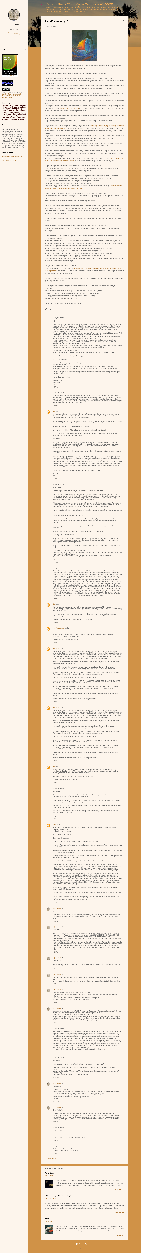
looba (54, 824)
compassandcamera (89, 1248)
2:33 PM (55, 1002)
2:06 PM (55, 1153)
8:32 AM (55, 642)
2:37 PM (55, 1023)
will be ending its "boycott (69, 108)
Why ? (47, 1218)
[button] (123, 20)
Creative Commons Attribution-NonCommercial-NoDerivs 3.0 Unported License (12, 95)
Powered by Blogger (84, 1244)
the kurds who (115, 158)
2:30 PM (55, 984)
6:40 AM (55, 598)
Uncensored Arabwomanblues (12, 157)
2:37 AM (55, 387)
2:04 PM (55, 819)
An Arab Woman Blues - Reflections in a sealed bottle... (80, 4)
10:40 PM (56, 1077)
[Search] (127, 5)
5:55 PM (55, 1052)
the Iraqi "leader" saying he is (101, 126)
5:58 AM (55, 405)
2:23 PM (55, 952)
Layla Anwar (57, 908)
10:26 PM (56, 1101)
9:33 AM (55, 783)
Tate (54, 411)
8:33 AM (55, 701)
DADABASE (57, 648)
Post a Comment (52, 1158)
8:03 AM (55, 622)
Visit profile (14, 33)
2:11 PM (55, 902)
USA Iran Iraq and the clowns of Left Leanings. (61, 1196)
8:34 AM (55, 761)
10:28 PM (56, 1122)
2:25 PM (55, 969)
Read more (119, 1190)
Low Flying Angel (58, 628)
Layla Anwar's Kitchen (9, 160)
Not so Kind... (50, 1173)
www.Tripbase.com (10, 75)
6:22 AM (55, 562)
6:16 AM (55, 478)
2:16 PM (55, 921)
